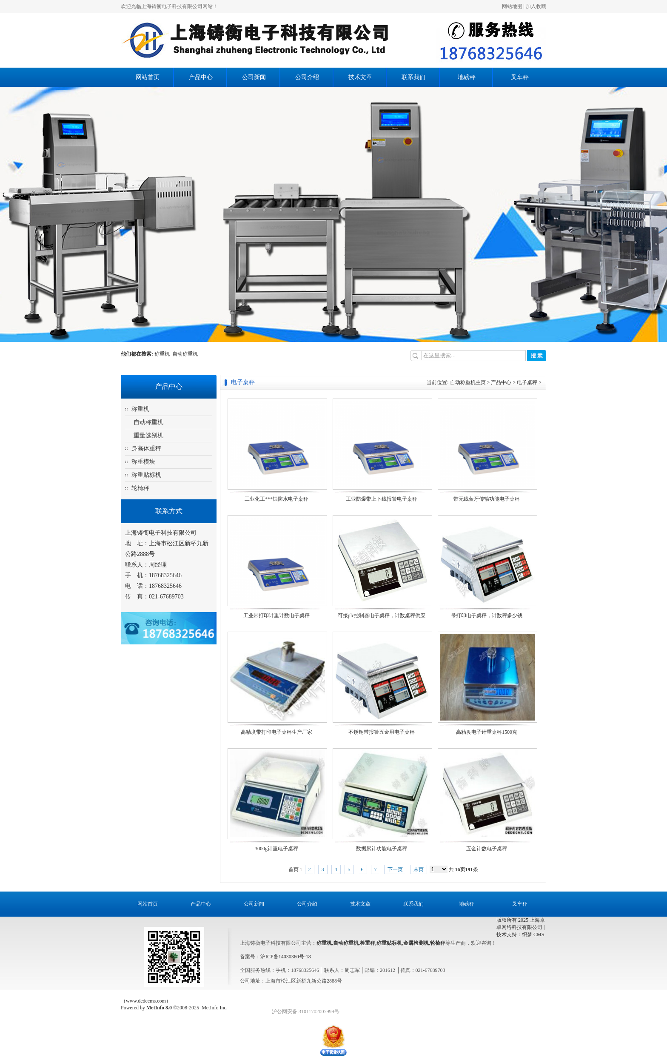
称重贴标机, (389, 943)
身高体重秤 (146, 448)
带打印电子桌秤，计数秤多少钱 (486, 615)
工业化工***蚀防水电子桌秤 (276, 499)
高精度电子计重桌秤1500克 (486, 732)
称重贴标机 (146, 475)
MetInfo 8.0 (159, 1008)
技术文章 (360, 77)
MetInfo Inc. (215, 1008)
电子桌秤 (527, 382)
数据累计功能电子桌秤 (381, 849)
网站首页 (148, 77)
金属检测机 (416, 943)
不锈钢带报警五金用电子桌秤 (381, 732)
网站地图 (512, 6)
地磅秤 (467, 77)
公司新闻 (254, 77)
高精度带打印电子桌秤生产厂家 (276, 732)
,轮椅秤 (437, 943)
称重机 (163, 354)
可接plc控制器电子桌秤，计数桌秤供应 (382, 615)
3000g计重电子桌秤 (276, 849)
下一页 (395, 869)
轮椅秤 (140, 488)
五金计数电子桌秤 (486, 849)
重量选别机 (148, 435)
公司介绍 (307, 77)
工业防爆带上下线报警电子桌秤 (381, 499)
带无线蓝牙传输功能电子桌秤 (486, 499)
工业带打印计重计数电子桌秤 (276, 615)
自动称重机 (185, 354)
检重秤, (368, 943)
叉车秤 (520, 77)
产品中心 (201, 77)
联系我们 (413, 77)
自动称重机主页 (468, 382)
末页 (418, 869)
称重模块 (143, 462)
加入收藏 (536, 6)
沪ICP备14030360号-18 (285, 957)
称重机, (324, 943)
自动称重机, (346, 943)
